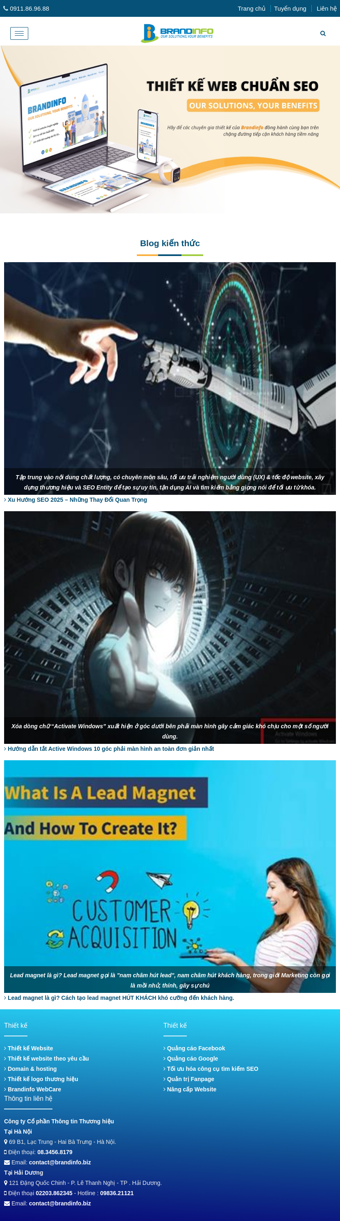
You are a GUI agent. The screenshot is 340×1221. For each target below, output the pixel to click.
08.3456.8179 (55, 1152)
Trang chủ (251, 8)
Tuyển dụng (290, 8)
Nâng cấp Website (189, 1089)
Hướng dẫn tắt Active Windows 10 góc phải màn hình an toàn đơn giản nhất (109, 748)
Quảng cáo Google (190, 1058)
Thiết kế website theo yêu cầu (46, 1058)
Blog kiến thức (170, 243)
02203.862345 (54, 1193)
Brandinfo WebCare (32, 1089)
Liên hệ (327, 8)
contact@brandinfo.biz (60, 1162)
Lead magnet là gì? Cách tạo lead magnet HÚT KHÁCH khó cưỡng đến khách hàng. (119, 998)
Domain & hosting (30, 1069)
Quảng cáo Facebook (194, 1048)
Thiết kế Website (28, 1048)
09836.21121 (117, 1193)
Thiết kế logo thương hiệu (41, 1079)
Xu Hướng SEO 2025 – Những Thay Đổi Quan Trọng (75, 499)
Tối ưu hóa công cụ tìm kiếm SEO (210, 1069)
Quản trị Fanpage (188, 1079)
